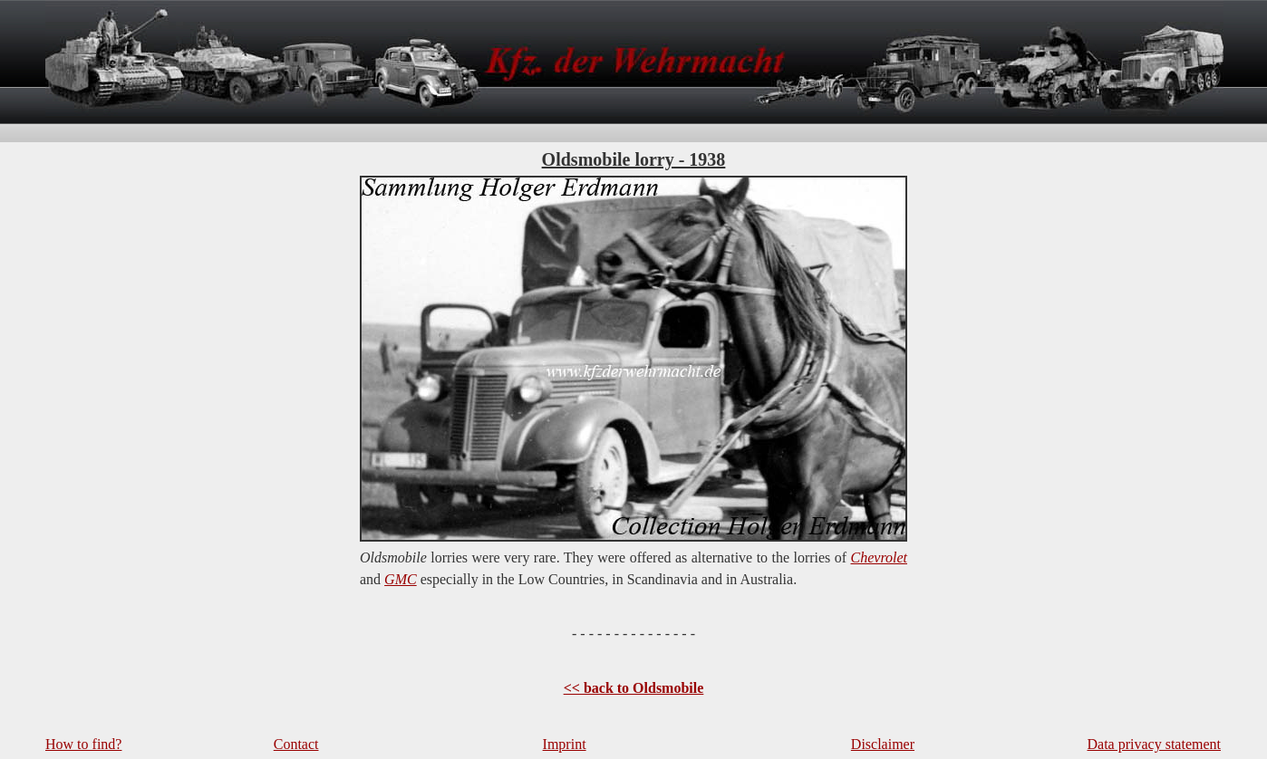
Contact (296, 744)
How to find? (83, 744)
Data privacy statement (1155, 744)
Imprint (564, 744)
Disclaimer (882, 744)
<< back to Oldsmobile (634, 688)
